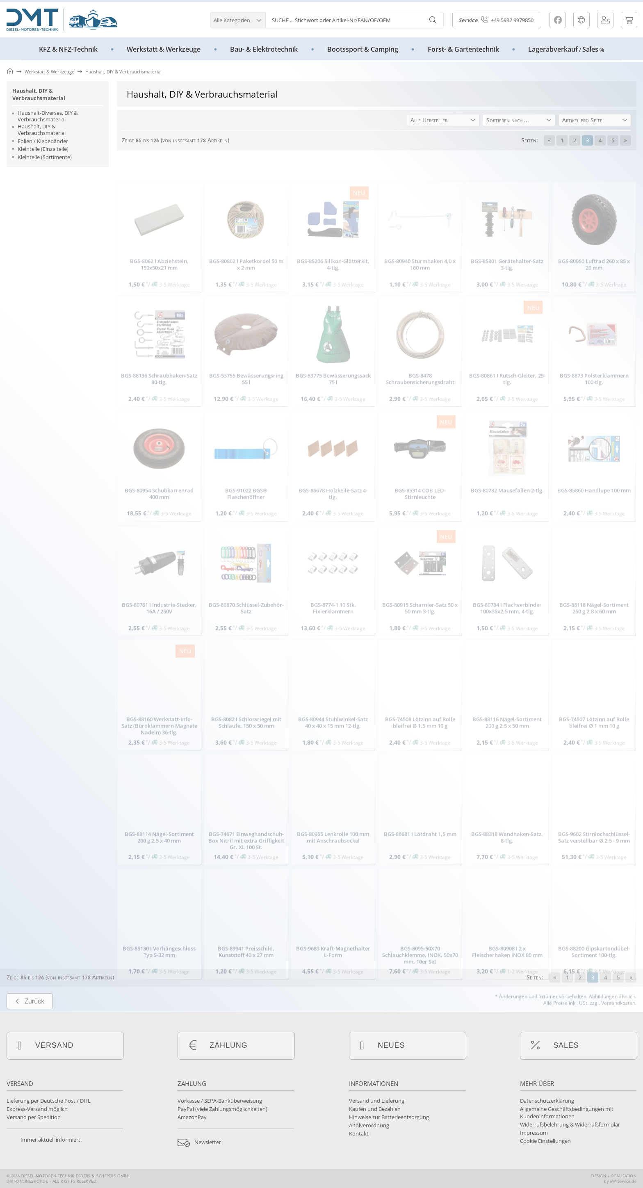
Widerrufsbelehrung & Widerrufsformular (570, 1124)
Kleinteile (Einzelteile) (43, 149)
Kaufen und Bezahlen (375, 1109)
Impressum (534, 1132)
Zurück (29, 1031)
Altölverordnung (369, 1125)
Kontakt (359, 1133)
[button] (237, 19)
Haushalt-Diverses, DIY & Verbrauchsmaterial (48, 116)
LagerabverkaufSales (566, 49)
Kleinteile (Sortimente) (45, 157)
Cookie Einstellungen (545, 1141)
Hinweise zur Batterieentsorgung (389, 1117)
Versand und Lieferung (376, 1100)
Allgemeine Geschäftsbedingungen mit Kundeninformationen (566, 1112)
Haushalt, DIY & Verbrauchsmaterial (38, 94)
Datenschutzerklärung (547, 1100)
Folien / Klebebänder (43, 141)
